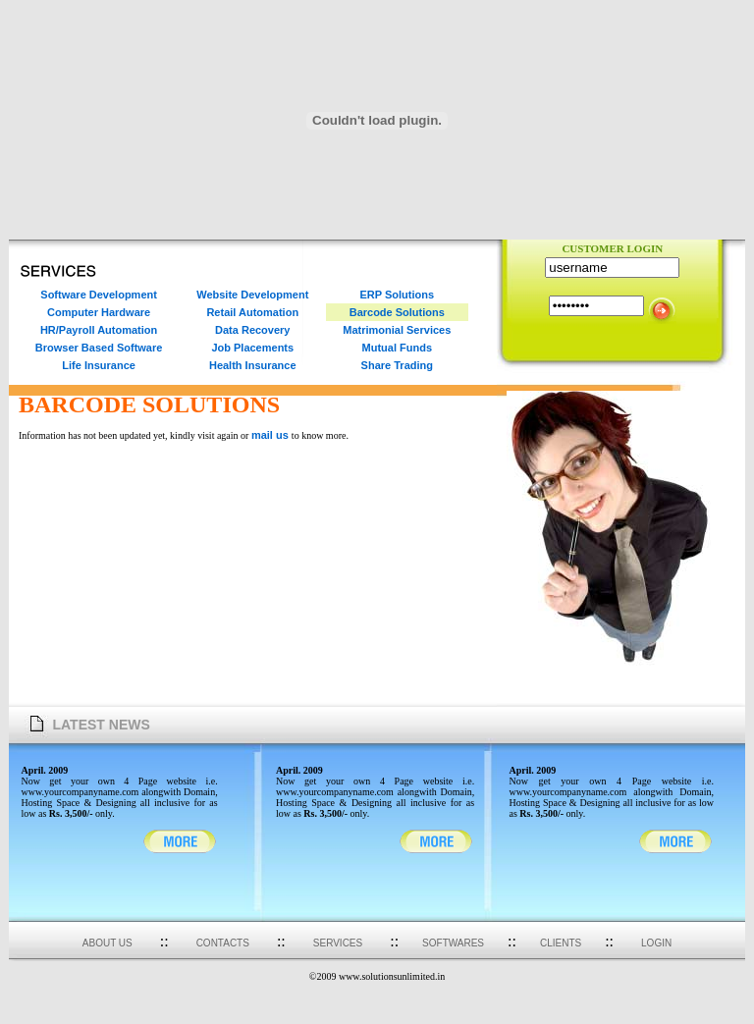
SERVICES (337, 943)
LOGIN (656, 943)
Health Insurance (252, 365)
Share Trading (397, 365)
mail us (271, 435)
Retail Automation (252, 312)
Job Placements (252, 347)
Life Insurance (98, 365)
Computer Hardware (98, 312)
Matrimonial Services (397, 330)
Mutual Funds (397, 347)
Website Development (252, 294)
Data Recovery (252, 330)
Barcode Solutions (397, 312)
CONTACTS (222, 943)
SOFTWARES (453, 943)
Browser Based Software (99, 347)
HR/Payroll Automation (98, 330)
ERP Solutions (396, 294)
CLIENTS (560, 943)
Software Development (98, 294)
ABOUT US (107, 943)
